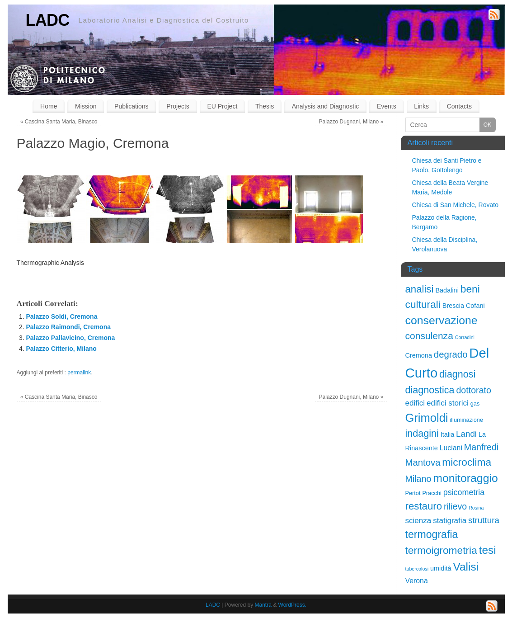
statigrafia (449, 520)
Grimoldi (426, 417)
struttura (483, 520)
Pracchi (431, 493)
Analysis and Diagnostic (325, 106)
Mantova (423, 462)
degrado (451, 354)
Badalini (446, 290)
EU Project (222, 106)
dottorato (473, 390)
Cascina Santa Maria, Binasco (59, 121)
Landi (466, 434)
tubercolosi (417, 568)
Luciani (451, 448)
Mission (85, 106)
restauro (423, 506)
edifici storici (448, 403)
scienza (418, 520)
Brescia (453, 305)
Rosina (476, 507)
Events (386, 106)
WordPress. (292, 605)
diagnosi (457, 374)
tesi (487, 550)
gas (475, 403)
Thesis (264, 106)
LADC (48, 20)
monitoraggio (465, 478)
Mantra (263, 605)
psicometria (464, 492)
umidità (440, 568)
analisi (419, 289)
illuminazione (466, 419)
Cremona (418, 355)
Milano (418, 479)
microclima (466, 462)
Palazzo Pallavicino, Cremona (70, 337)
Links (421, 106)
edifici (415, 403)
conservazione (441, 320)
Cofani (475, 305)
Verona (416, 581)
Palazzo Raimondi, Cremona (68, 326)
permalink (79, 372)
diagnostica (430, 390)
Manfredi (481, 447)
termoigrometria (441, 550)
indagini (422, 433)
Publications (131, 106)
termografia (431, 534)
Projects (177, 106)
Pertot (413, 493)
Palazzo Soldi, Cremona (62, 316)
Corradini (464, 337)
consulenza (429, 335)
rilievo (455, 506)
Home (48, 106)
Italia (448, 434)
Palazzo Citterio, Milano (61, 348)
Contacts (459, 106)
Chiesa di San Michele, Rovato (455, 204)
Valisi (466, 567)
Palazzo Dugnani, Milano (351, 121)
